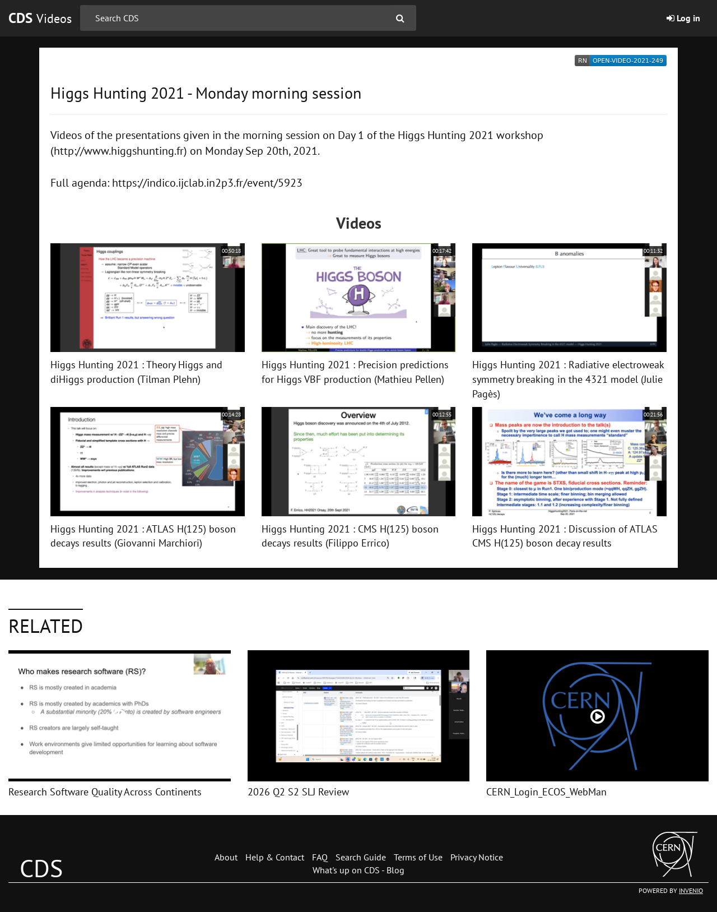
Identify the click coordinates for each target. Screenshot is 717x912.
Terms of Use (418, 857)
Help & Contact (274, 857)
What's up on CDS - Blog (358, 870)
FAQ (320, 857)
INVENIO (691, 890)
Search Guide (361, 857)
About (226, 857)
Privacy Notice (476, 857)
